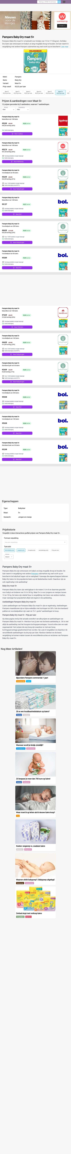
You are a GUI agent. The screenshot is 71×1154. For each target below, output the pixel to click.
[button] (66, 1)
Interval (7, 554)
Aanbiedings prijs (43, 550)
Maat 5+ (18, 83)
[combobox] (35, 542)
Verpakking (21, 107)
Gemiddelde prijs (9, 550)
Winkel (6, 107)
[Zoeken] (59, 1)
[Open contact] (64, 2)
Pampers (18, 77)
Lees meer (64, 47)
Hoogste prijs (31, 550)
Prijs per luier (55, 550)
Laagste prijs (21, 550)
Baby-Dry (18, 80)
